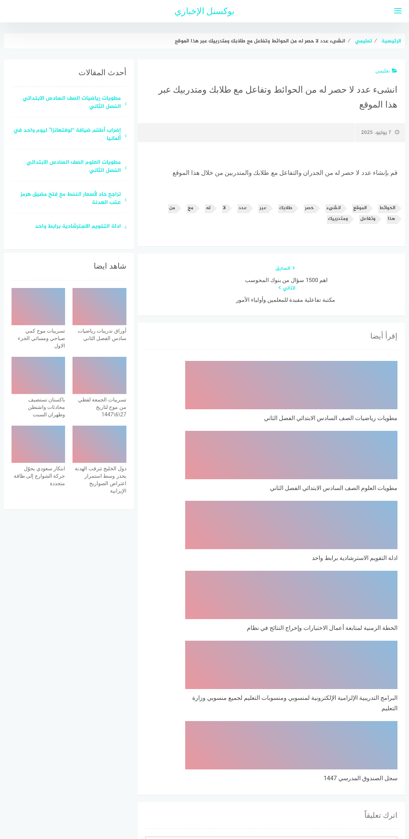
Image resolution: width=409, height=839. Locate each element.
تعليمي (386, 71)
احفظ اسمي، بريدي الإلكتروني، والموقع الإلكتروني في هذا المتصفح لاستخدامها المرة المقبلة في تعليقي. (280, 709)
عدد (242, 208)
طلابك (285, 208)
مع (190, 208)
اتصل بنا (183, 794)
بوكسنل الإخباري (204, 11)
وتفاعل (367, 219)
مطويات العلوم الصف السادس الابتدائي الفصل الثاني (73, 167)
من (172, 208)
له (208, 208)
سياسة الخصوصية (223, 794)
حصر (309, 208)
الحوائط (387, 208)
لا (224, 208)
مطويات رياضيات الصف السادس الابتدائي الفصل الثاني (72, 103)
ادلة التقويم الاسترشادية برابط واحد (78, 226)
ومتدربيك (338, 219)
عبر (263, 208)
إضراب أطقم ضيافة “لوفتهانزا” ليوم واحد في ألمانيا (67, 135)
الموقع (360, 208)
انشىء (333, 208)
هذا (391, 219)
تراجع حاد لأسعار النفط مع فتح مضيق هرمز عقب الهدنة (70, 199)
